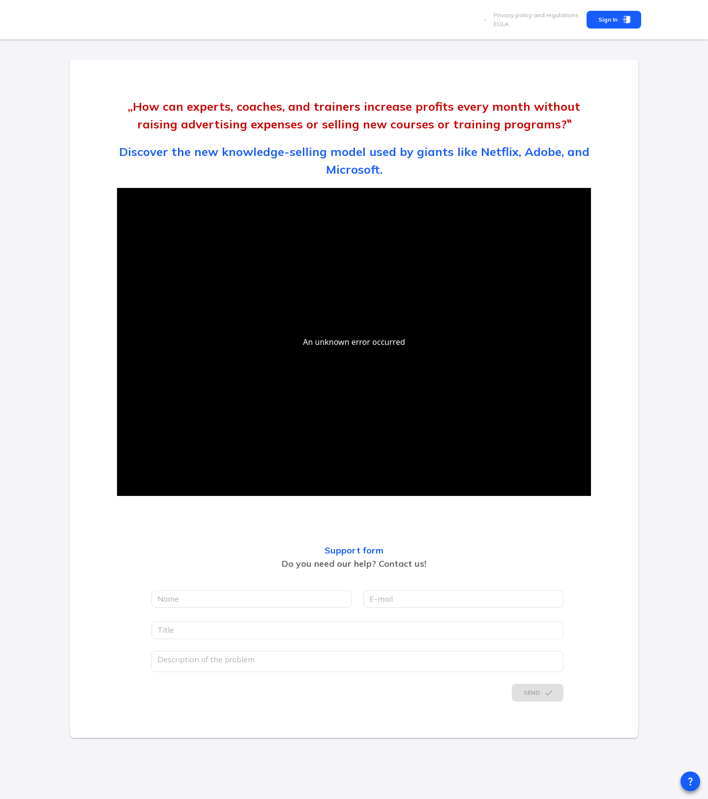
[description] (357, 661)
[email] (463, 599)
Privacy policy (513, 15)
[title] (357, 630)
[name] (251, 599)
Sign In (614, 20)
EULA (501, 24)
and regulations (555, 15)
